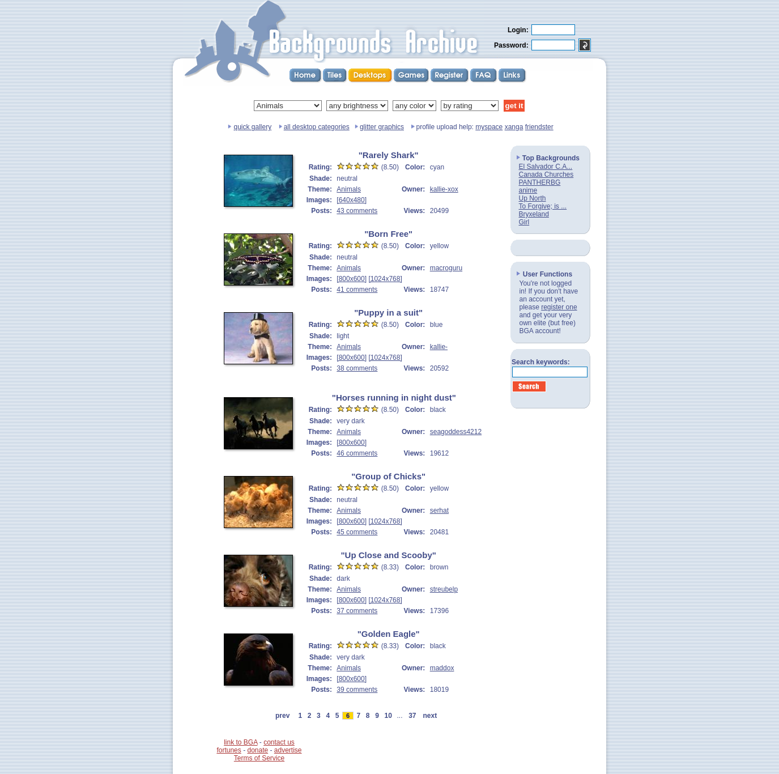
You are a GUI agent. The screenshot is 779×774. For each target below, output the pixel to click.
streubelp (444, 589)
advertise (288, 750)
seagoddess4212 (456, 432)
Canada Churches (546, 174)
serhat (439, 510)
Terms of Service (259, 758)
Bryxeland (534, 214)
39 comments (357, 690)
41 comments (357, 290)
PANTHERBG (540, 182)
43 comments (357, 211)
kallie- (439, 347)
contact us (279, 742)
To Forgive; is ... (543, 206)
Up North (532, 198)
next (430, 716)
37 (412, 716)
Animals (349, 189)
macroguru (446, 268)
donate (257, 750)
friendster (539, 127)
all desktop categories (317, 127)
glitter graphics (382, 127)
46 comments (357, 453)
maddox (442, 668)
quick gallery (252, 127)
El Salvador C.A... (546, 167)
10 (388, 716)
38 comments (357, 368)
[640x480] (352, 200)
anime (528, 190)
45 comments (357, 532)
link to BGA (240, 742)
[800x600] (352, 279)
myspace (489, 127)
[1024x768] (385, 279)
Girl (524, 222)
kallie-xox (444, 189)
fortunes (228, 750)
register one (559, 307)
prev (282, 716)
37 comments (357, 611)
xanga (514, 127)
